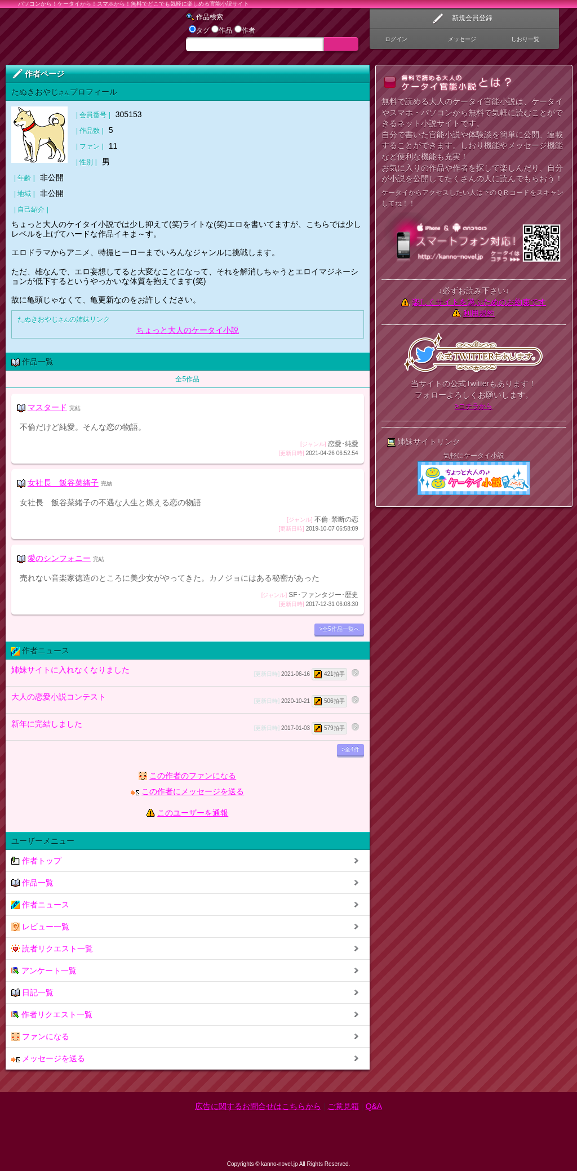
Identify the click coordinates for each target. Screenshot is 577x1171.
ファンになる (40, 1036)
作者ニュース (40, 905)
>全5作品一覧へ (339, 629)
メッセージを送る (48, 1058)
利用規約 (479, 313)
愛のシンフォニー (59, 558)
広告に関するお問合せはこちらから (258, 1106)
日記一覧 (32, 993)
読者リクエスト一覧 (52, 949)
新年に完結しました (179, 726)
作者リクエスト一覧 (51, 1014)
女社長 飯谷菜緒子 (63, 482)
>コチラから (473, 406)
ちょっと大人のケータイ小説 (187, 330)
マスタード (47, 407)
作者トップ (36, 861)
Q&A (374, 1106)
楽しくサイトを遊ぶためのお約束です (479, 301)
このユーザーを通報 (192, 812)
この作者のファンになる (192, 775)
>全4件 (350, 749)
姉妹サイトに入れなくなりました (179, 672)
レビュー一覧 (40, 927)
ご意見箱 (343, 1106)
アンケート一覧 (44, 971)
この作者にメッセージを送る (192, 791)
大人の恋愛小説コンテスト (179, 699)
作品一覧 (32, 883)
